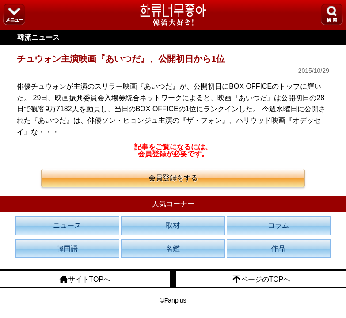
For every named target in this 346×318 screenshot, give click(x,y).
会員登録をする (173, 178)
